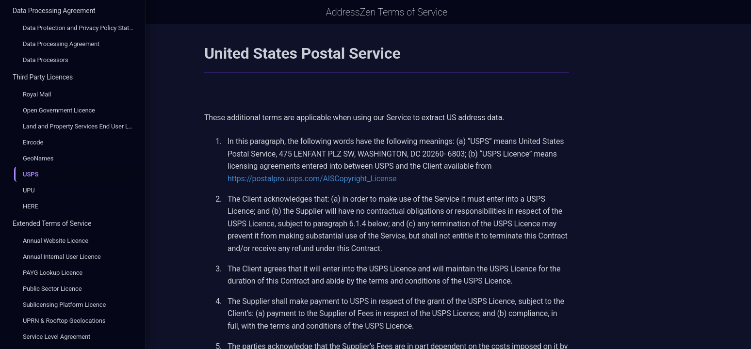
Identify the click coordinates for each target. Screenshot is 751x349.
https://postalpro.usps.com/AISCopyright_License (373, 178)
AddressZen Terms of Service (448, 12)
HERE (30, 206)
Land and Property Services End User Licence (82, 126)
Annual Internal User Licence (62, 256)
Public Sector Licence (52, 288)
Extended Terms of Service (52, 223)
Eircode (33, 142)
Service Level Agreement (56, 336)
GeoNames (38, 158)
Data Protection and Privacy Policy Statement (82, 28)
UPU (29, 190)
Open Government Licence (59, 110)
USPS (30, 174)
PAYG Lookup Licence (52, 272)
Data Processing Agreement (54, 11)
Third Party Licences (43, 77)
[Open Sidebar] (159, 12)
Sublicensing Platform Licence (64, 304)
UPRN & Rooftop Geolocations (64, 320)
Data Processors (45, 59)
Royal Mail (37, 94)
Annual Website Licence (55, 240)
